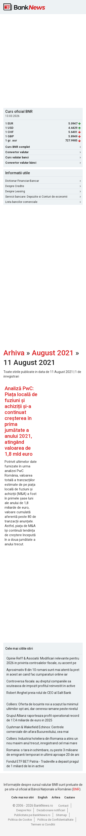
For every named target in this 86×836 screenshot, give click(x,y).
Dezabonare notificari (51, 810)
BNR (76, 789)
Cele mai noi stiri (22, 797)
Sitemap (61, 815)
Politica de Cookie (20, 819)
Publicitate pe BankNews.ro (32, 815)
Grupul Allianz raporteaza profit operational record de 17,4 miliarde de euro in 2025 (42, 718)
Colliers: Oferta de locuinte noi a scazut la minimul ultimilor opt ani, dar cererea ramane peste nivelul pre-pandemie (42, 706)
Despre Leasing (43, 191)
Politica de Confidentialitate (55, 819)
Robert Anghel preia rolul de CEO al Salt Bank (38, 693)
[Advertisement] (43, 60)
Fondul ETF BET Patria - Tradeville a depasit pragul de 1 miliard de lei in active (42, 764)
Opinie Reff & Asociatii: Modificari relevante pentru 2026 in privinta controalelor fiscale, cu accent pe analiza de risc (42, 661)
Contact (63, 805)
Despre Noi (23, 810)
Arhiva (14, 352)
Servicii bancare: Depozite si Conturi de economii (43, 196)
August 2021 (53, 352)
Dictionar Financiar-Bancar (43, 180)
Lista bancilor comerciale (43, 202)
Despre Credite (43, 186)
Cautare (69, 797)
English (42, 797)
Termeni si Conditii (43, 824)
